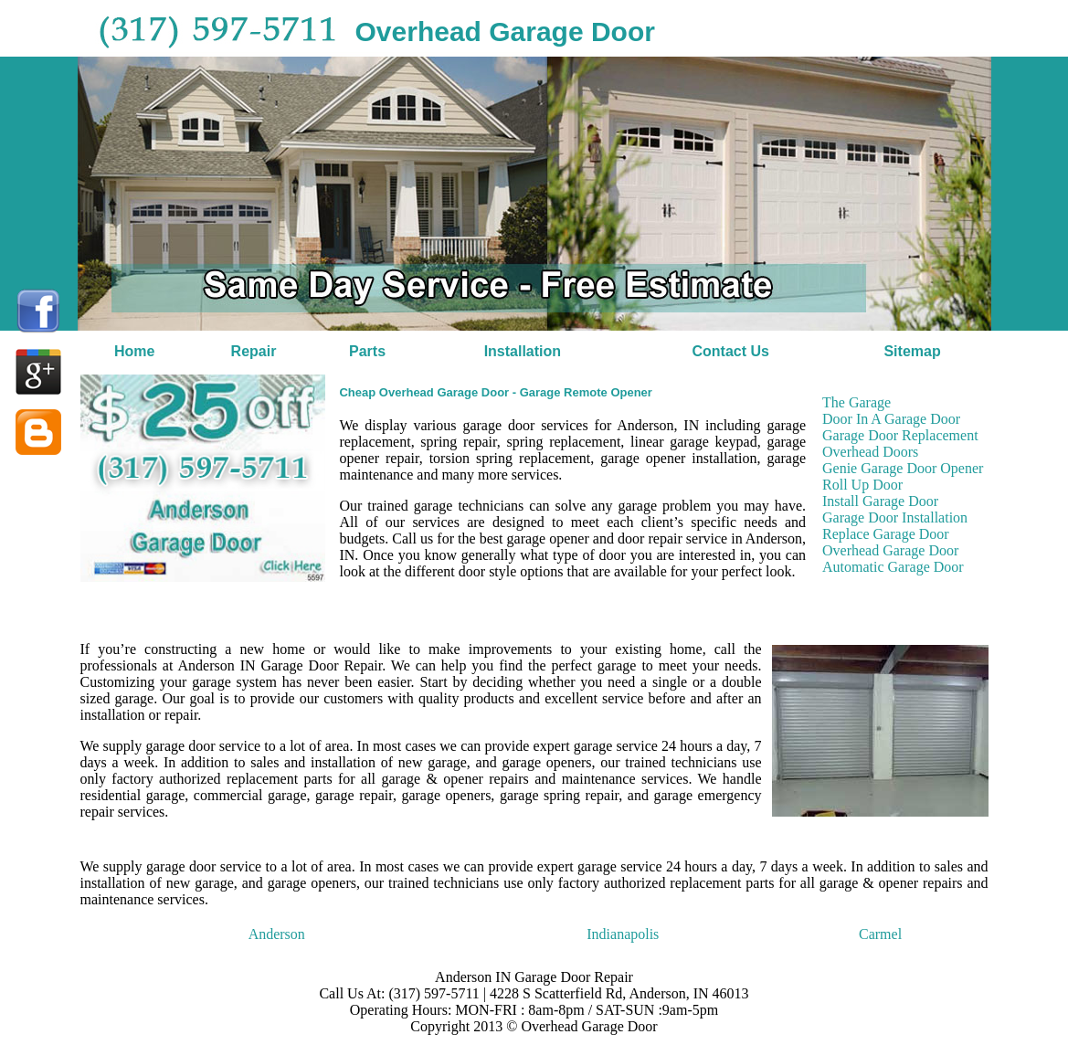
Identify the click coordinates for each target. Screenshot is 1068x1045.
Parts (367, 351)
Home (134, 351)
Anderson (276, 934)
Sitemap (911, 351)
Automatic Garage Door (893, 567)
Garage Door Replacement (900, 435)
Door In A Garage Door (891, 419)
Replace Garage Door (885, 534)
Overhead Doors (870, 451)
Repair (254, 351)
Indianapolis (623, 934)
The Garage (856, 402)
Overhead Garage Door (890, 550)
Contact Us (730, 351)
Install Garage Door (880, 501)
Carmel (880, 934)
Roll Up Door (862, 484)
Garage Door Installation (895, 517)
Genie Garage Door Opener (902, 468)
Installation (522, 351)
